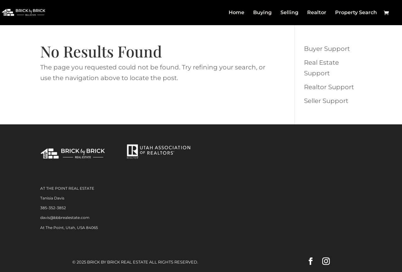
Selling (289, 12)
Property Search (356, 12)
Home (236, 12)
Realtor (316, 12)
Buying (262, 12)
